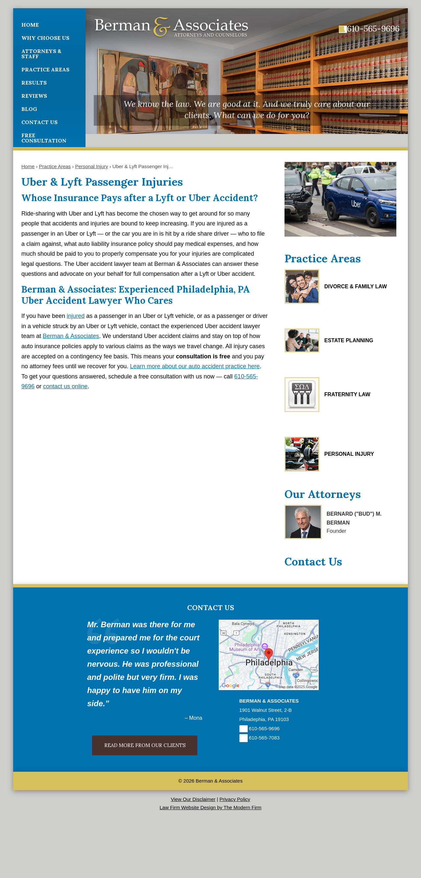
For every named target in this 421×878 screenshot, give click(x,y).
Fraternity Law (347, 394)
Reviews (34, 95)
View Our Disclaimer (193, 799)
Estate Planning (348, 340)
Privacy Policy (234, 799)
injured (76, 316)
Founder (336, 531)
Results (34, 82)
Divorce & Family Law (355, 286)
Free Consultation (43, 138)
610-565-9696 (373, 28)
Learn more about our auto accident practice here (195, 366)
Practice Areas (45, 69)
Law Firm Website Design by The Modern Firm (210, 807)
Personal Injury (349, 454)
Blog (29, 109)
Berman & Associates (71, 336)
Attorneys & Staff (41, 54)
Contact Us (39, 122)
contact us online (65, 386)
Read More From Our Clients (145, 745)
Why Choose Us (45, 38)
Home (30, 24)
